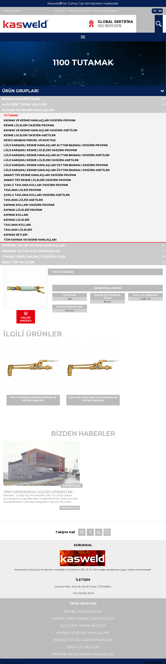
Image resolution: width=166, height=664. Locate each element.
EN (160, 11)
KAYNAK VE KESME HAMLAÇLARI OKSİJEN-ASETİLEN (40, 130)
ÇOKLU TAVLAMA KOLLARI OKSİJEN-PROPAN (36, 185)
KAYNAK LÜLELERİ (16, 219)
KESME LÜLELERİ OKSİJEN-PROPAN (29, 125)
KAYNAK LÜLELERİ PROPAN (23, 209)
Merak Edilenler (79, 11)
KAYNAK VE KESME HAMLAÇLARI (28, 110)
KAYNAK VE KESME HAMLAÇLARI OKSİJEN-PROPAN (39, 120)
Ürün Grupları (20, 90)
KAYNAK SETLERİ (15, 234)
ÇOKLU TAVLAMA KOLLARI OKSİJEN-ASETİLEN (37, 195)
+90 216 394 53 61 (12, 10)
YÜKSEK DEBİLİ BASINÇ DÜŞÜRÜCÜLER (33, 257)
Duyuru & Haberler (105, 11)
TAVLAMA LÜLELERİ (18, 229)
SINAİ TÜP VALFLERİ (18, 262)
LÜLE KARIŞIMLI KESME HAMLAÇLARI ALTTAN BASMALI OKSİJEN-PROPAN (56, 145)
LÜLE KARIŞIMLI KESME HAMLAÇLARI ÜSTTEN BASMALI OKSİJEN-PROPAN (56, 165)
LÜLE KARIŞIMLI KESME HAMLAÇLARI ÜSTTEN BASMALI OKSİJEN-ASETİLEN (57, 170)
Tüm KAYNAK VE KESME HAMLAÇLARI (30, 239)
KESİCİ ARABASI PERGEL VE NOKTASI (30, 140)
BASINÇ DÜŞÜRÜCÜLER (21, 99)
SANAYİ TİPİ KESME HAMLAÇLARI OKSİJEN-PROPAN (40, 175)
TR (154, 11)
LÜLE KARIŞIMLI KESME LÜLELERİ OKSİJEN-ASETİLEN (41, 160)
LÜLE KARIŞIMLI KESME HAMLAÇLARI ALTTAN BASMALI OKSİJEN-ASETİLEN (56, 155)
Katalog (60, 11)
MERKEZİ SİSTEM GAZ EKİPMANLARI (31, 251)
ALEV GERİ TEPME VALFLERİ (24, 104)
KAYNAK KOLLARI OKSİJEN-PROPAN (29, 204)
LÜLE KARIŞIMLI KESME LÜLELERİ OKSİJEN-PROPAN (40, 150)
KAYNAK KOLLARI (16, 214)
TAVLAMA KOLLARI (17, 224)
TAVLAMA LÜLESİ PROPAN (22, 190)
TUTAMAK (11, 115)
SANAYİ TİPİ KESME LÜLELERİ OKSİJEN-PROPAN (37, 180)
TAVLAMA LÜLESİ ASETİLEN (23, 200)
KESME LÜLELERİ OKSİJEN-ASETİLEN (30, 135)
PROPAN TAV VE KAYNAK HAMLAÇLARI (33, 245)
